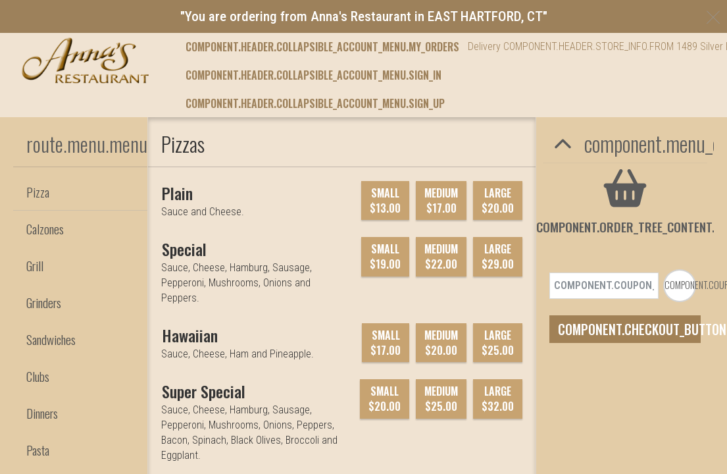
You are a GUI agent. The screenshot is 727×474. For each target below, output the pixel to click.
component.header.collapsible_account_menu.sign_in (313, 103)
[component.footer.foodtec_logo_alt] (273, 173)
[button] (85, 60)
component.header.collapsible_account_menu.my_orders (322, 75)
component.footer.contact (563, 205)
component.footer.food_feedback (179, 205)
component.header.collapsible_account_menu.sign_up (315, 131)
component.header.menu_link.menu (267, 47)
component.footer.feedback (318, 205)
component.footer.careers (442, 205)
